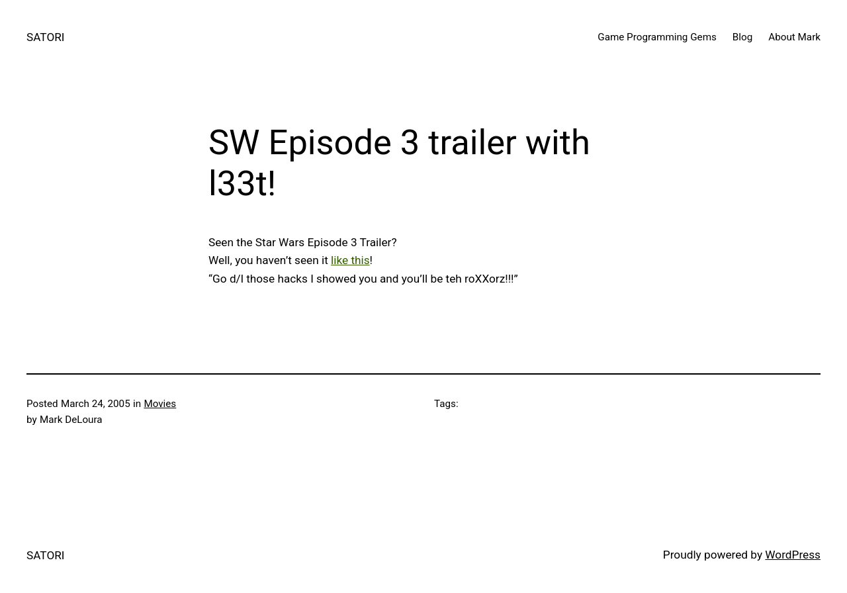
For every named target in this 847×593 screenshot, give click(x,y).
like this (350, 260)
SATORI (45, 37)
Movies (160, 404)
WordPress (793, 554)
